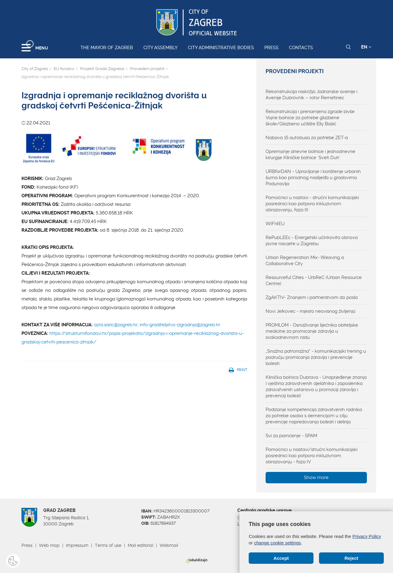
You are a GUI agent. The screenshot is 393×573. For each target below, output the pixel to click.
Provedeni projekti (147, 68)
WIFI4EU (275, 223)
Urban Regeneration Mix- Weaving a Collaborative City (305, 260)
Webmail (169, 545)
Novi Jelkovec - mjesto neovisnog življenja (310, 311)
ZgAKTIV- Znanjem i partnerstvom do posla (312, 297)
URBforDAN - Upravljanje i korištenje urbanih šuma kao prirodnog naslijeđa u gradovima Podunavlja (313, 177)
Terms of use (108, 545)
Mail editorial (140, 545)
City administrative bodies (221, 47)
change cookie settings (277, 542)
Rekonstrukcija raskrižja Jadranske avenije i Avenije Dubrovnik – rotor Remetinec (311, 94)
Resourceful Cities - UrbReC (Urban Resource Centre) (314, 280)
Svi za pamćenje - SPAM (291, 435)
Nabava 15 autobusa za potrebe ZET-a (307, 137)
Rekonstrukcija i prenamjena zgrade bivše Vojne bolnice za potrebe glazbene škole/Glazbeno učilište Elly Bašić (310, 118)
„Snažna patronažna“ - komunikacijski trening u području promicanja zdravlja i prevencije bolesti (316, 357)
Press (271, 47)
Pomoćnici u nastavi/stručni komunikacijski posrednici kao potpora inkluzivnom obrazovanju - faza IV (311, 456)
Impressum (77, 545)
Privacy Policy (366, 536)
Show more (316, 477)
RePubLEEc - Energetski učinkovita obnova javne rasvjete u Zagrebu (312, 240)
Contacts (301, 47)
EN (366, 47)
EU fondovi (64, 68)
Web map (49, 545)
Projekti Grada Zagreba (102, 68)
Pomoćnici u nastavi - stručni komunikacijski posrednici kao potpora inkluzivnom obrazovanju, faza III (312, 204)
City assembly (160, 47)
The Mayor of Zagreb (106, 47)
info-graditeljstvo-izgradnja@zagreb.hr (180, 325)
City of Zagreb (34, 68)
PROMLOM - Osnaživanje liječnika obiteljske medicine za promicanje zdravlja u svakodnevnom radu (312, 331)
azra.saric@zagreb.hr (116, 325)
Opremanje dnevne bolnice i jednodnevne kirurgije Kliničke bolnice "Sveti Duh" (310, 154)
